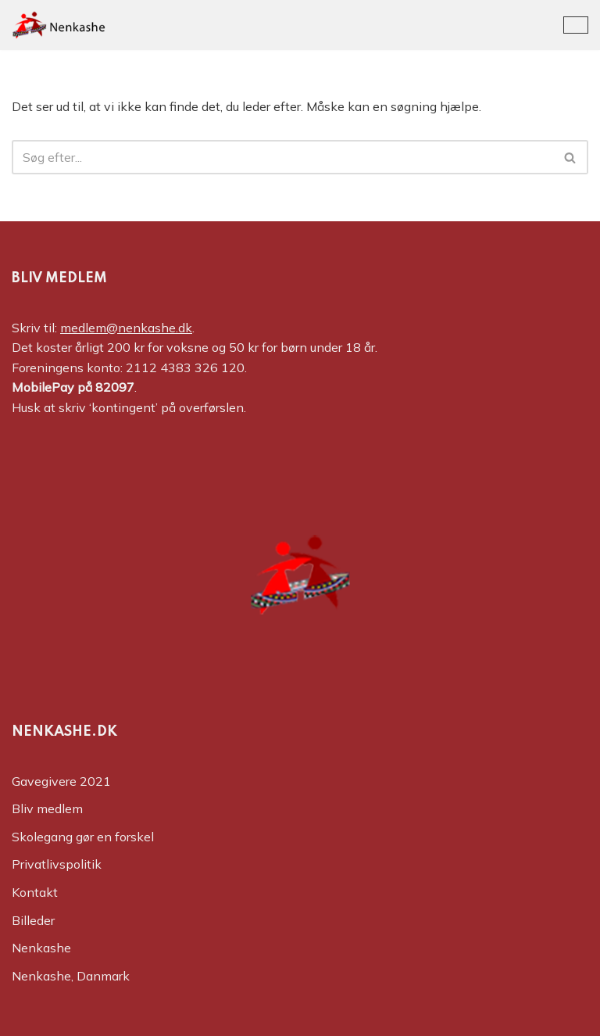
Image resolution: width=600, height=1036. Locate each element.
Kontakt (35, 892)
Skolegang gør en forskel (83, 836)
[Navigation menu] (575, 25)
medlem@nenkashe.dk (126, 327)
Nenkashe (41, 947)
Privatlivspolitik (57, 864)
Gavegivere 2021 (61, 781)
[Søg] (282, 157)
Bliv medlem (47, 808)
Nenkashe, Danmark (71, 976)
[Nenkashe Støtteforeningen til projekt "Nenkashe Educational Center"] (58, 25)
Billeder (33, 920)
